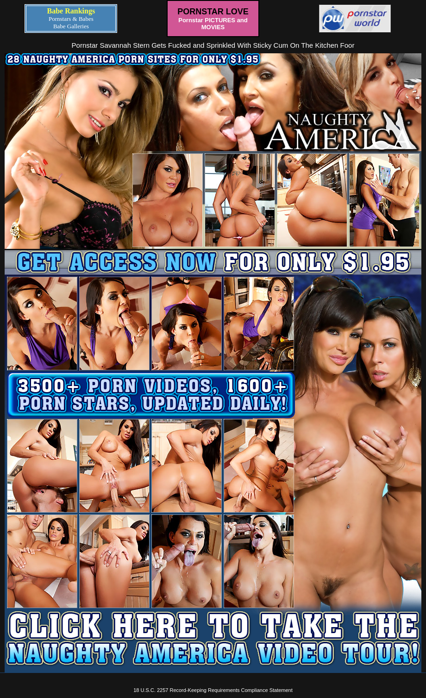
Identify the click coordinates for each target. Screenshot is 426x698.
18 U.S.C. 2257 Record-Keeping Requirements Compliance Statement (213, 690)
